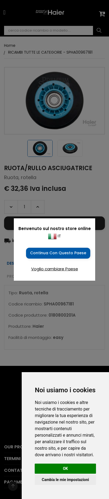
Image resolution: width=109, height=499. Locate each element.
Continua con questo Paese (58, 253)
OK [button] (65, 468)
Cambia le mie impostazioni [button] (65, 479)
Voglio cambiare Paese (54, 269)
